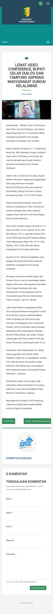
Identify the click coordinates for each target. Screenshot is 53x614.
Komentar (11, 554)
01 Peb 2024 (8, 421)
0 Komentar (26, 94)
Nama (10, 512)
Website (10, 540)
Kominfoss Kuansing (19, 458)
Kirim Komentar (38, 588)
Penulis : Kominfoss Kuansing (37, 421)
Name (9, 498)
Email (9, 526)
